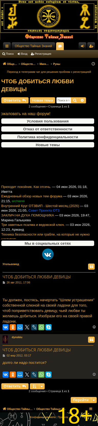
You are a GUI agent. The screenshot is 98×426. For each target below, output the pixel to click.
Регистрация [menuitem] (92, 47)
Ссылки (8, 47)
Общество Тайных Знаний (33, 46)
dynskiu (17, 337)
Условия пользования (48, 121)
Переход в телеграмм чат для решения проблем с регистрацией (49, 71)
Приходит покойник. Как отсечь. (26, 188)
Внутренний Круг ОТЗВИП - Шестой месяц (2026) (40, 208)
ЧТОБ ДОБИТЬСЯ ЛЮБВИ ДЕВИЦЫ (37, 85)
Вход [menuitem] (83, 47)
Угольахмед (11, 264)
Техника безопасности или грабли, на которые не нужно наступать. (45, 238)
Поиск (10, 53)
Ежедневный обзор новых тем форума (31, 198)
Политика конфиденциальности (47, 137)
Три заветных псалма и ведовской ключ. (33, 227)
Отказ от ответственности (47, 129)
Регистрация (43, 53)
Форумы (61, 47)
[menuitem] (43, 417)
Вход (24, 53)
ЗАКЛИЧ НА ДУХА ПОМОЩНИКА (27, 217)
